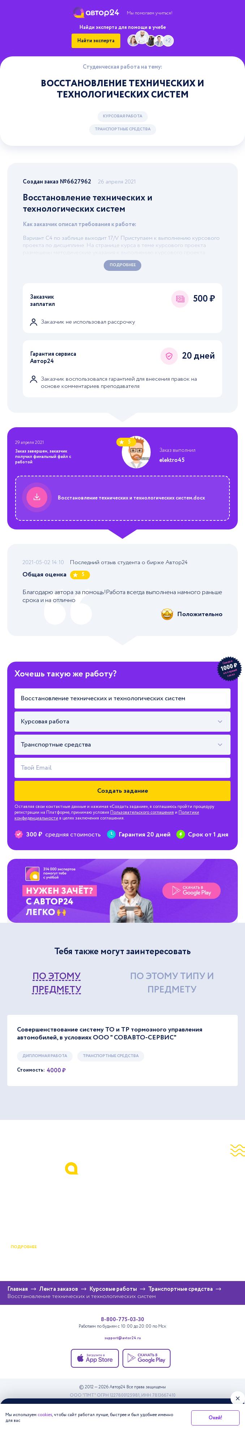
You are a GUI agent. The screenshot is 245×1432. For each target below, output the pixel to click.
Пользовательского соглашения (142, 812)
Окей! (215, 1418)
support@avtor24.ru (122, 1338)
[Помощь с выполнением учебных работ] (122, 891)
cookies (45, 1415)
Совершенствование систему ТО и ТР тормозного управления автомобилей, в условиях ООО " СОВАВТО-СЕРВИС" (109, 1034)
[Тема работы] (122, 698)
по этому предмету (56, 983)
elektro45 (172, 460)
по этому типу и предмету (172, 983)
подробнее (24, 1247)
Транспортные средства (123, 129)
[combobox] (122, 721)
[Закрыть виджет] (238, 1398)
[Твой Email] (122, 768)
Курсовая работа (122, 116)
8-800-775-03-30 (122, 1320)
